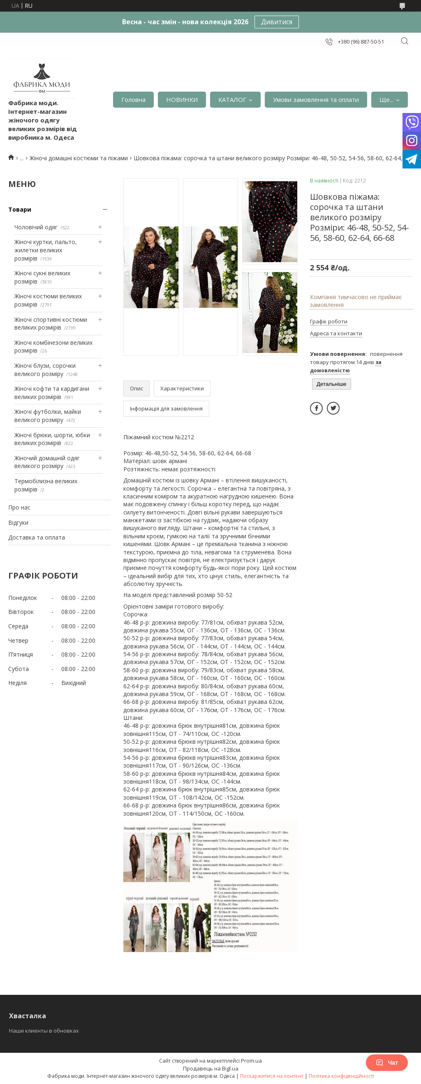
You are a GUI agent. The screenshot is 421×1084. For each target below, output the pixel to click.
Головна (133, 99)
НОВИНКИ (182, 99)
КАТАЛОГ (232, 99)
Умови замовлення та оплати (316, 99)
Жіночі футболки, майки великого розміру (47, 416)
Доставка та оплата (36, 537)
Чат (387, 1062)
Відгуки (18, 522)
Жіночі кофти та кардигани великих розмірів (51, 393)
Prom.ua (251, 1060)
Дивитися (276, 21)
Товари (19, 209)
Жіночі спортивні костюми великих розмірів (50, 324)
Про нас (19, 507)
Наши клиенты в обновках (44, 1030)
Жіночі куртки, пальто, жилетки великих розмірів (45, 250)
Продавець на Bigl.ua (210, 1068)
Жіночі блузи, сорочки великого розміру (45, 370)
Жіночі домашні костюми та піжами (79, 158)
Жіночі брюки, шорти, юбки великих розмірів (52, 439)
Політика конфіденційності (341, 1075)
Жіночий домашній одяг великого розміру (47, 462)
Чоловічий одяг (36, 227)
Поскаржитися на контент (271, 1075)
